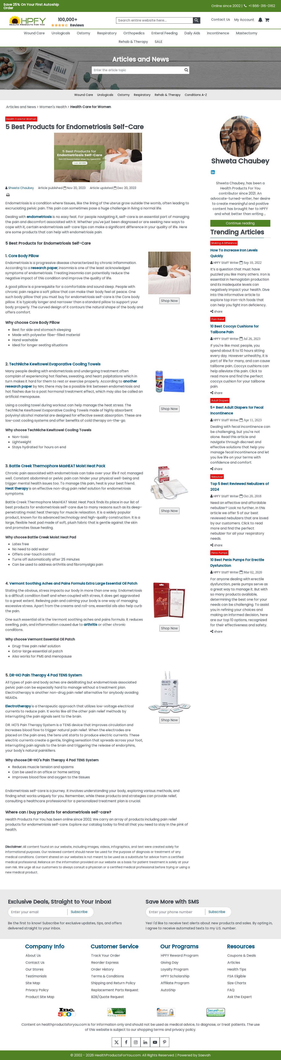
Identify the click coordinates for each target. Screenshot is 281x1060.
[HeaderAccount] (244, 19)
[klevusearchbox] (196, 20)
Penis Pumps (219, 553)
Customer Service (114, 946)
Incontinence (218, 33)
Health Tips (236, 969)
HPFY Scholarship (175, 976)
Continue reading (240, 223)
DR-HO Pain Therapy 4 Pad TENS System (45, 675)
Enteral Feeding (164, 33)
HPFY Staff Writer (226, 263)
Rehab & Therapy (133, 41)
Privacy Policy (37, 990)
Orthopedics (134, 33)
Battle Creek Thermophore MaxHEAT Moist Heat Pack (57, 466)
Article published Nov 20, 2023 (62, 188)
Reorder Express (105, 962)
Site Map (33, 983)
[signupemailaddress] (38, 912)
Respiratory (107, 33)
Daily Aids (192, 33)
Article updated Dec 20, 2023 (113, 188)
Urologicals (61, 33)
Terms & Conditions (107, 976)
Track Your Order (105, 955)
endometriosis (40, 216)
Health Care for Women (21, 119)
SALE (158, 41)
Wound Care (34, 33)
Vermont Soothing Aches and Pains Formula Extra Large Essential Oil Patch (73, 583)
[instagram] (134, 1042)
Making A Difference (224, 243)
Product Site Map (40, 996)
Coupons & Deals (241, 955)
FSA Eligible (236, 976)
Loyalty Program (174, 969)
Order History (102, 969)
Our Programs (179, 946)
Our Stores (34, 969)
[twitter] (111, 1042)
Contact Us (220, 19)
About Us (33, 955)
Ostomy (83, 33)
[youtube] (158, 1042)
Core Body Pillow (23, 255)
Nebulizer (217, 477)
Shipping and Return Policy (113, 983)
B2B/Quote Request (107, 996)
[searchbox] (158, 20)
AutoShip (168, 990)
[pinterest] (170, 1042)
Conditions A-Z (196, 95)
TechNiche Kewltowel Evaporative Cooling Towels (54, 364)
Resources (241, 946)
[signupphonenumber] (176, 912)
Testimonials (36, 976)
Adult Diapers (220, 400)
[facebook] (123, 1042)
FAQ (230, 990)
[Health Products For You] (27, 20)
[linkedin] (146, 1042)
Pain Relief (217, 319)
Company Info (44, 946)
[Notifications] (260, 19)
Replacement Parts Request (114, 990)
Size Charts (236, 983)
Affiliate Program (175, 983)
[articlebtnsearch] (140, 76)
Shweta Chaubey (21, 188)
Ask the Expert (239, 996)
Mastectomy (246, 33)
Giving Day (169, 962)
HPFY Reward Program (179, 955)
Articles (233, 962)
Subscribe (79, 911)
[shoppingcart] (267, 19)
